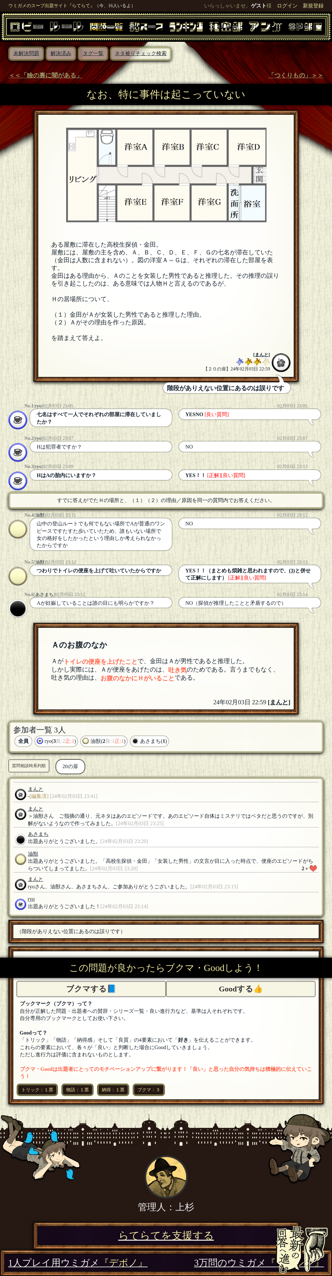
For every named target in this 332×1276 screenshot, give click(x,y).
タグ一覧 (93, 53)
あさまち (44, 594)
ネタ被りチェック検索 (141, 53)
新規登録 (313, 5)
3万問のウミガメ (259, 1263)
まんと (261, 354)
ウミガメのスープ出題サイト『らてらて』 (51, 5)
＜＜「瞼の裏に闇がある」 (45, 75)
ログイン (287, 5)
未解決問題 (26, 53)
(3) (292, 570)
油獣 (39, 515)
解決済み (61, 53)
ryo (38, 405)
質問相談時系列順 (29, 765)
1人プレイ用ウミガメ (78, 1263)
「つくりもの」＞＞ (296, 75)
